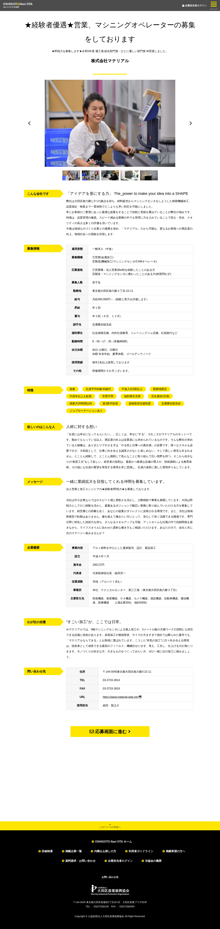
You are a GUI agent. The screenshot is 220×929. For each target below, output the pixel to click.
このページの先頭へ (110, 825)
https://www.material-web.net (120, 697)
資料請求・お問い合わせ (80, 860)
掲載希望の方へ (175, 851)
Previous (29, 123)
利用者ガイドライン (141, 851)
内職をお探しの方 (105, 851)
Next (190, 123)
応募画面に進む (110, 731)
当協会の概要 (153, 860)
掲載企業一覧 (73, 851)
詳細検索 (47, 851)
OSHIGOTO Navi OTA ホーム (113, 841)
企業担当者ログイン (194, 5)
